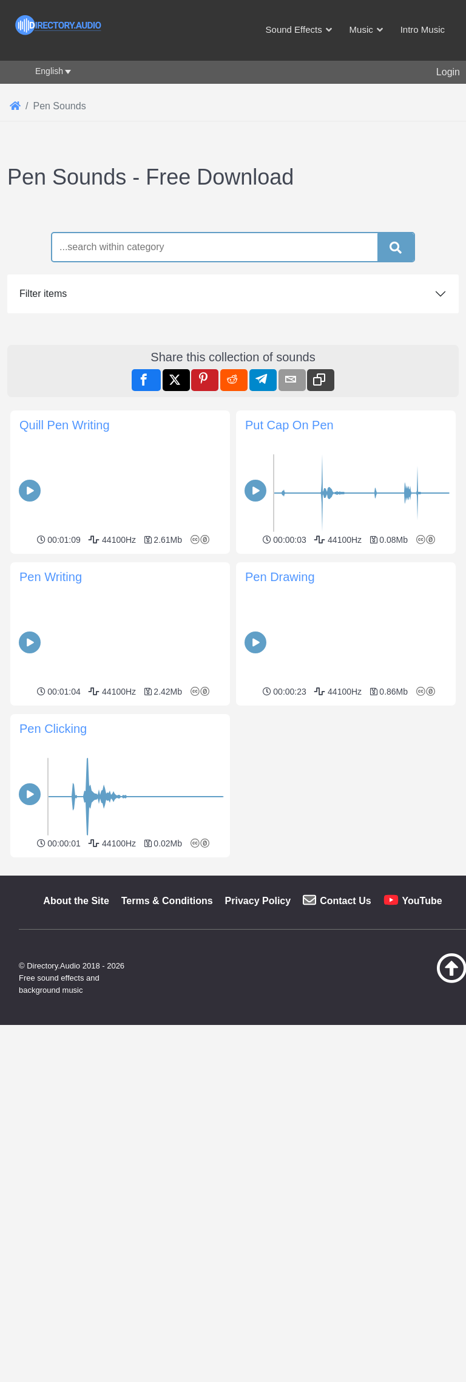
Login (448, 72)
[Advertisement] (233, 285)
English (49, 71)
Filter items (43, 463)
